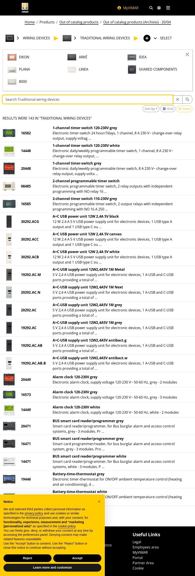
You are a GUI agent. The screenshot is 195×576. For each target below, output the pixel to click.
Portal (138, 557)
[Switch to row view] (184, 108)
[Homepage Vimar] (25, 8)
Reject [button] (27, 565)
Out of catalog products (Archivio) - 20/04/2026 (141, 22)
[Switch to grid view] (167, 108)
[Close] (187, 54)
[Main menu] (168, 7)
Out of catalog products (78, 22)
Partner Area (143, 562)
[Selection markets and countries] (159, 7)
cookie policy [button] (66, 533)
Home (30, 22)
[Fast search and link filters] (151, 7)
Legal (137, 542)
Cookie (138, 568)
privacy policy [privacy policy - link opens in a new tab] (34, 520)
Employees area (146, 547)
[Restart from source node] (178, 99)
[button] (99, 508)
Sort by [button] (150, 109)
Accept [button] (77, 565)
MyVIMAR (127, 7)
